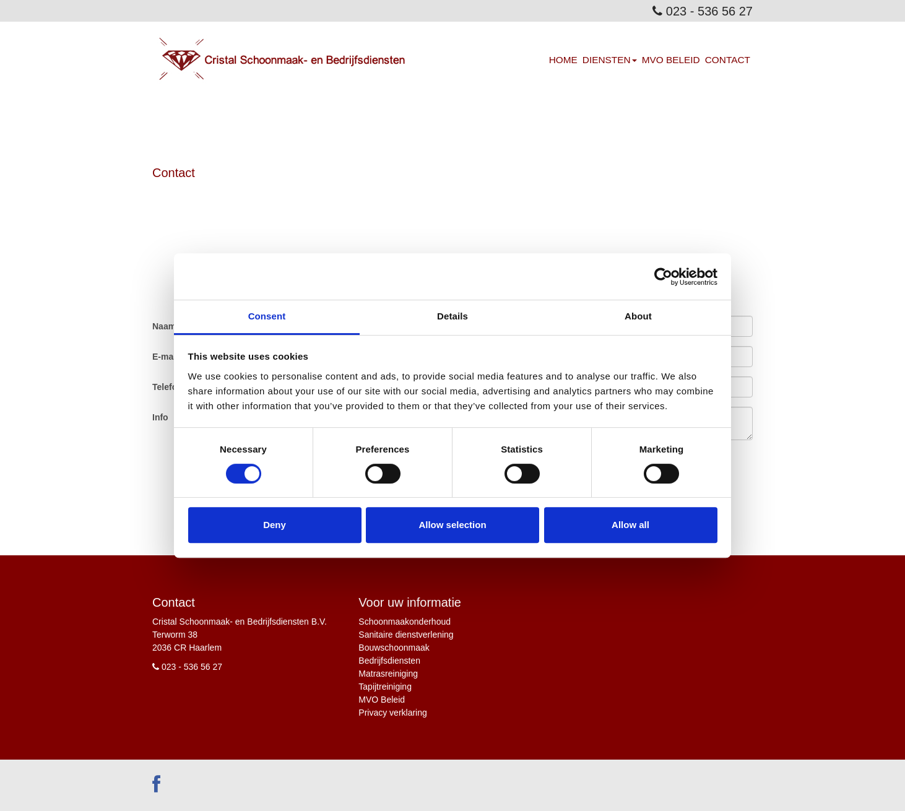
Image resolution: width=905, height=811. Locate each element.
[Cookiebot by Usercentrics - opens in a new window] (663, 276)
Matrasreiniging (388, 674)
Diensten (609, 59)
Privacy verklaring (392, 713)
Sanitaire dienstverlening (405, 635)
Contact (727, 59)
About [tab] (638, 316)
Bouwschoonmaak (393, 648)
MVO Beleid (671, 59)
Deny (274, 524)
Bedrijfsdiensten (389, 661)
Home (563, 59)
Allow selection (452, 524)
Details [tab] (452, 316)
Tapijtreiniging (385, 687)
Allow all (630, 524)
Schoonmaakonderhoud (404, 622)
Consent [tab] (267, 316)
